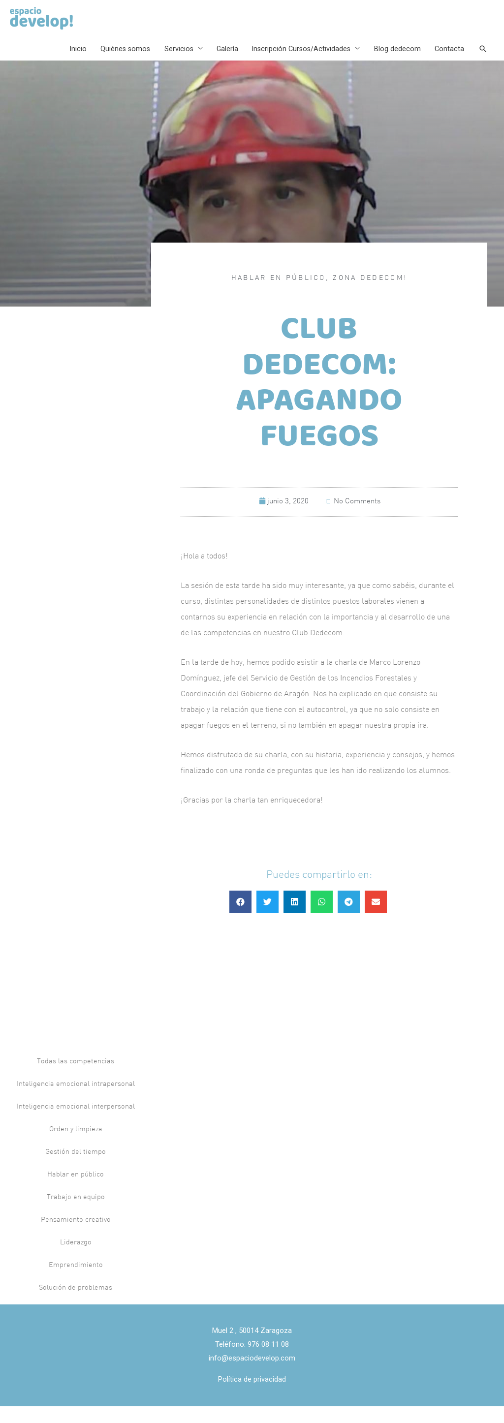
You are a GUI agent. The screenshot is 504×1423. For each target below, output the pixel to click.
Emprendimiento (76, 1281)
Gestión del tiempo (75, 1168)
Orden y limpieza (76, 1145)
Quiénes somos (114, 62)
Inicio (65, 62)
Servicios (169, 62)
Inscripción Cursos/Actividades (295, 62)
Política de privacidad (252, 1396)
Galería (219, 62)
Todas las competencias (75, 1078)
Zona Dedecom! (370, 295)
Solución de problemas (76, 1304)
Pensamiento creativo (76, 1236)
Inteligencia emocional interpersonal (76, 1123)
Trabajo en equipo (76, 1213)
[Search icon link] (482, 62)
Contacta (447, 62)
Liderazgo (76, 1259)
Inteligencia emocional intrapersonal (76, 1100)
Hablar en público (278, 295)
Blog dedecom (394, 62)
